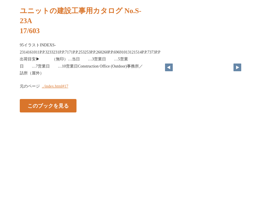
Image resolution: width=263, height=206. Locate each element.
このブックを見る (48, 105)
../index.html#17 (55, 86)
